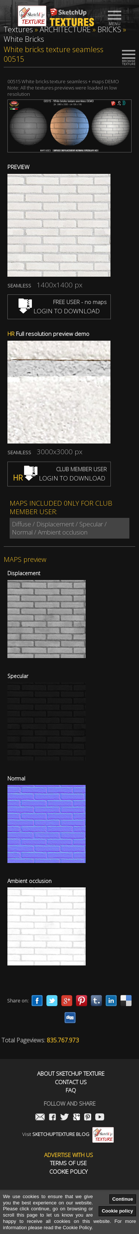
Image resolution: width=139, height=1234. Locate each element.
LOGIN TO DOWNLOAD (59, 311)
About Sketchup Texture (71, 1073)
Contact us (71, 1082)
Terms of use (68, 1163)
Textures (18, 29)
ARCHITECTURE (65, 29)
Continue (122, 1199)
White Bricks (24, 39)
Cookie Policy (68, 1171)
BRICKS (109, 29)
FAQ (71, 1090)
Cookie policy (117, 1211)
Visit (68, 1134)
